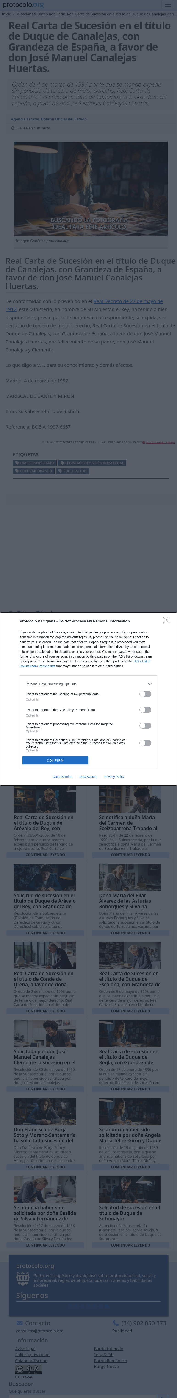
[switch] (145, 694)
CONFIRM (55, 760)
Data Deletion (62, 777)
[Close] (167, 621)
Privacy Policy (114, 777)
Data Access (88, 777)
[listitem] (88, 683)
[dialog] (88, 699)
